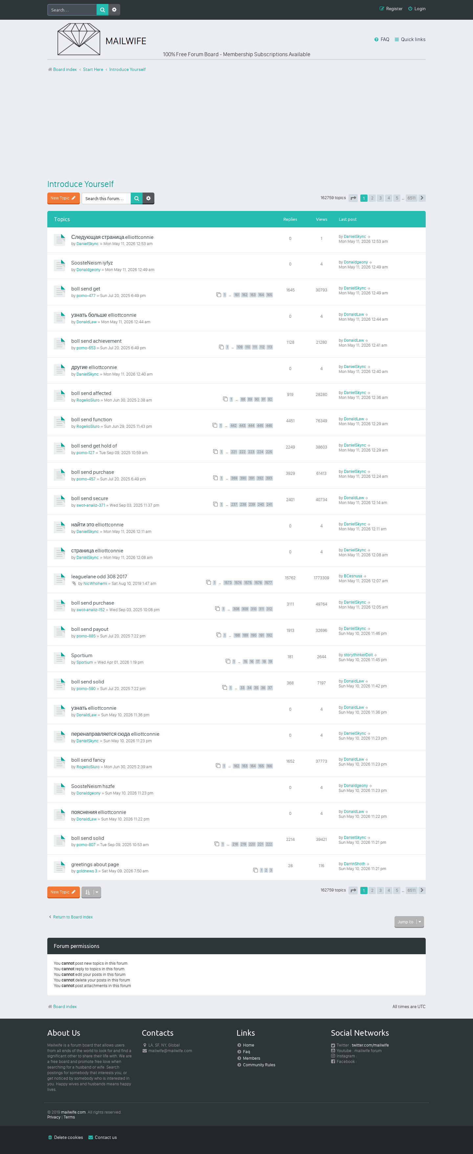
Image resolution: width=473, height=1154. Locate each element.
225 (269, 452)
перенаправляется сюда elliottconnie (115, 734)
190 (253, 635)
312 (269, 609)
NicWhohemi (95, 583)
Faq (246, 1051)
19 (270, 661)
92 (270, 399)
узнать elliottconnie (93, 708)
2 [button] (372, 198)
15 (245, 661)
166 (269, 766)
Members (251, 1058)
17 (257, 661)
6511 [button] (412, 198)
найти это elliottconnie (97, 524)
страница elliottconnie (97, 550)
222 (242, 452)
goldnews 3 (87, 870)
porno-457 (86, 478)
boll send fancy (88, 760)
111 (255, 347)
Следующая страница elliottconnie (112, 237)
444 (251, 426)
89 (250, 399)
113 (269, 347)
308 (236, 609)
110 (247, 347)
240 (261, 504)
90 (257, 399)
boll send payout (89, 629)
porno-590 (86, 688)
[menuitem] (417, 9)
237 (234, 504)
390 (243, 478)
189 (245, 635)
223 (251, 452)
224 (260, 452)
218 (235, 844)
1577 (268, 583)
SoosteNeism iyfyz (92, 263)
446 (269, 426)
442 (233, 426)
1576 (258, 583)
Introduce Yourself (80, 184)
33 (242, 688)
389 (234, 478)
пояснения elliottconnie (98, 812)
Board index (62, 1006)
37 (270, 688)
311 (261, 609)
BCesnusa (353, 575)
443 (242, 426)
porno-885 (86, 636)
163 (253, 295)
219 (243, 844)
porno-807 (86, 844)
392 (260, 478)
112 (262, 347)
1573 (228, 583)
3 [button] (380, 198)
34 (249, 688)
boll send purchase (92, 472)
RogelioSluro (88, 400)
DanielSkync (88, 243)
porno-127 (86, 452)
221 (233, 452)
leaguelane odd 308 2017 (99, 576)
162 (244, 295)
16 (251, 661)
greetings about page (95, 864)
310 (253, 609)
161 (237, 295)
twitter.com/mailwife (370, 1045)
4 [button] (389, 198)
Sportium (81, 655)
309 (245, 609)
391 (251, 478)
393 (269, 478)
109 (239, 347)
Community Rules (259, 1064)
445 (260, 426)
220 (252, 844)
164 (261, 295)
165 (269, 295)
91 (263, 399)
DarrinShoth (354, 863)
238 (243, 504)
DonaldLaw (87, 321)
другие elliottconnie (94, 367)
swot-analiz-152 (91, 609)
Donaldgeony (89, 269)
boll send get (85, 289)
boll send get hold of (94, 446)
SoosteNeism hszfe (93, 786)
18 (264, 661)
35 (256, 688)
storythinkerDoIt (358, 654)
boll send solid (87, 682)
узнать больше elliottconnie (103, 315)
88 (243, 399)
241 (269, 504)
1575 (248, 583)
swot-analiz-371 (91, 505)
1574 (238, 583)
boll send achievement (96, 341)
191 (261, 635)
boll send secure (89, 498)
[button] (353, 198)
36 (263, 688)
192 (269, 635)
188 (237, 635)
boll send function (91, 419)
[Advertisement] (236, 126)
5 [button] (397, 198)
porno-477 (86, 295)
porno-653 (86, 347)
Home (248, 1045)
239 (252, 504)
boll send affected (91, 393)
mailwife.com (73, 1112)
